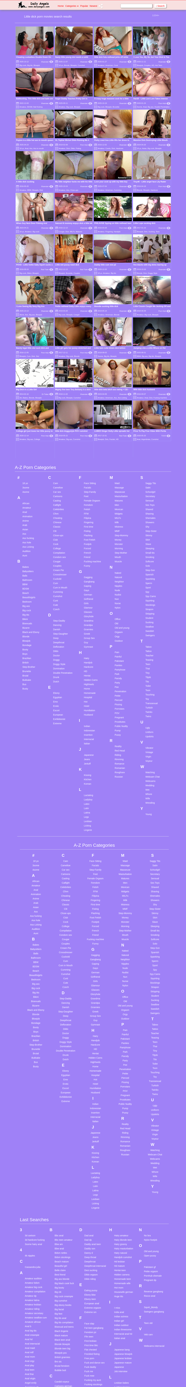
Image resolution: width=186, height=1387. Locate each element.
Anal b (28, 1226)
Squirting (149, 500)
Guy (86, 542)
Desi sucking (90, 1170)
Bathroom (27, 480)
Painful (118, 556)
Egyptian (57, 597)
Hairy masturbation (123, 1148)
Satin (148, 387)
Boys (24, 554)
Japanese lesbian (123, 1258)
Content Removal (112, 1381)
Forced (87, 448)
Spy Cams (150, 496)
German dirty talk (93, 1313)
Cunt (55, 500)
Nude (117, 490)
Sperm (148, 483)
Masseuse (120, 392)
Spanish (149, 474)
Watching (150, 672)
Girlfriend (88, 499)
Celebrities (58, 409)
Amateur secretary (34, 1213)
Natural (118, 477)
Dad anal (88, 1135)
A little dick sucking (25, 182)
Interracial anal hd (123, 1233)
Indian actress (121, 1216)
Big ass (150, 107)
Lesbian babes (121, 1282)
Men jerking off (121, 1329)
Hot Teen (158, 65)
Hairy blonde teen (123, 1139)
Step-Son (150, 470)
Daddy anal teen (92, 1144)
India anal (119, 1212)
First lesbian (90, 1241)
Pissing (118, 604)
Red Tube (47, 269)
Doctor (56, 555)
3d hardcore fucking (35, 1139)
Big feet (58, 1213)
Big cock (23, 65)
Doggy (56, 560)
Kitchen (88, 679)
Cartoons (57, 396)
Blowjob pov (61, 1252)
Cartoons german (63, 1286)
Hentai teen (120, 1170)
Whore (148, 694)
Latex (86, 704)
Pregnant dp (150, 1180)
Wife (147, 698)
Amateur (101, 65)
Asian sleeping (32, 1335)
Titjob (148, 577)
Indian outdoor (121, 1225)
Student (149, 518)
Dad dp (88, 1139)
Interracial (89, 639)
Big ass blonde (62, 1179)
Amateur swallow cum (36, 1217)
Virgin (148, 656)
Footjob (88, 444)
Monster (119, 444)
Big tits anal (60, 1218)
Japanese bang (122, 1249)
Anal (145, 107)
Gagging (88, 477)
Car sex (57, 392)
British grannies (62, 1257)
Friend (87, 457)
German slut (90, 1322)
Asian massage (32, 1326)
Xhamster (47, 62)
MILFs (72, 232)
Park (117, 574)
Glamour (88, 507)
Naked (118, 473)
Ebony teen (90, 1199)
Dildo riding (90, 1179)
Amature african (33, 1222)
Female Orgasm (92, 400)
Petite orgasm (151, 1171)
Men (117, 405)
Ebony (56, 593)
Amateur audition (33, 1178)
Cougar (61, 232)
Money (118, 440)
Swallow (149, 526)
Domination (59, 568)
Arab (24, 425)
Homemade (90, 593)
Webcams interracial (154, 1246)
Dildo (73, 148)
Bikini (29, 273)
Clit (54, 431)
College (57, 448)
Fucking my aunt (92, 1280)
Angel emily (30, 1282)
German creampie (93, 1308)
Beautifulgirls (28, 497)
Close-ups (74, 190)
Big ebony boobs (63, 1205)
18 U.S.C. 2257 (126, 1381)
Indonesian (89, 630)
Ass (30, 148)
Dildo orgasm (91, 1174)
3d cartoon (30, 1135)
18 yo (61, 65)
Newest (93, 6)
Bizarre (25, 528)
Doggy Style (152, 273)
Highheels (89, 584)
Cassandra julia (32, 1167)
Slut (37, 356)
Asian (144, 148)
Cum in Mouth (60, 487)
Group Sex (89, 538)
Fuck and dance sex (94, 1262)
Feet (86, 396)
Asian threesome (33, 1339)
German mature (92, 1317)
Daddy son (89, 1148)
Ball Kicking (38, 107)
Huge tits (118, 1196)
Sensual (149, 400)
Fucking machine (92, 461)
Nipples (118, 486)
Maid (117, 383)
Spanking (150, 479)
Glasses (88, 512)
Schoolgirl (150, 392)
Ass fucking (28, 438)
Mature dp (119, 1316)
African (25, 403)
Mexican (119, 409)
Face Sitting (90, 383)
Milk (117, 422)
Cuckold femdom (63, 1333)
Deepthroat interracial (95, 1166)
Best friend (60, 1174)
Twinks (148, 612)
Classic (56, 426)
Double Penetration (162, 107)
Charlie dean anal (63, 1303)
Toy (147, 599)
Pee (117, 587)
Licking (87, 725)
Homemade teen (122, 1179)
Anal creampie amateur (32, 1236)
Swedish (149, 531)
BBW (29, 190)
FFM (86, 413)
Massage (119, 387)
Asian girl (29, 1313)
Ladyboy (88, 699)
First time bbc (91, 1245)
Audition (26, 451)
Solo (147, 466)
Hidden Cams (91, 580)
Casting (57, 400)
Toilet (148, 586)
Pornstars (119, 609)
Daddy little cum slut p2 (105, 265)
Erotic (56, 606)
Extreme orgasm (92, 1207)
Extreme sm (90, 1212)
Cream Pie (58, 470)
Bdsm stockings (62, 1157)
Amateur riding (32, 1209)
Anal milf (29, 1252)
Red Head (120, 650)
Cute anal (59, 1360)
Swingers (150, 535)
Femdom (88, 405)
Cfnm (56, 413)
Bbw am (59, 1144)
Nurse (118, 503)
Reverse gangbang (153, 1191)
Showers (149, 422)
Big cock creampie (64, 1196)
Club (55, 440)
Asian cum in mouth (35, 1300)
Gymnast (88, 547)
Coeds (108, 148)
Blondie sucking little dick (106, 306)
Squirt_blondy (151, 1207)
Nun (117, 499)
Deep (56, 538)
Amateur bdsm (32, 1182)
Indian (87, 626)
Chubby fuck (61, 1316)
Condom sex (59, 457)
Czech (56, 509)
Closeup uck (61, 1320)
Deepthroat (58, 542)
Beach (25, 493)
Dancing (57, 525)
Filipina (87, 418)
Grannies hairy (91, 1330)
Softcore (149, 461)
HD (153, 65)
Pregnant (119, 617)
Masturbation (121, 396)
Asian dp (29, 1308)
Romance (119, 663)
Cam (55, 383)
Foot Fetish (89, 440)
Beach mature (62, 1161)
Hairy (86, 558)
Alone (22, 315)
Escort (56, 610)
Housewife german (123, 1192)
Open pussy (150, 1155)
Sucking (151, 232)
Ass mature (30, 1352)
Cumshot (81, 65)
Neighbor (119, 481)
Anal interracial (32, 1243)
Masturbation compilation (120, 1313)
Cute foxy (59, 1368)
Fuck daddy (90, 1267)
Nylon (117, 507)
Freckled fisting (92, 1254)
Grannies (88, 529)
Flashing (88, 435)
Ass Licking (28, 447)
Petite (117, 595)
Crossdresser (60, 474)
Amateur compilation (35, 1191)
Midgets (118, 413)
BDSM (29, 107)
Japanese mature (123, 1262)
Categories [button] (72, 6)
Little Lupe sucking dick (144, 223)
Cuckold (57, 479)
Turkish (149, 607)
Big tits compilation (64, 1222)
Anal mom (30, 1256)
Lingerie (88, 730)
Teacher (149, 555)
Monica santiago (122, 1342)
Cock (116, 65)
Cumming (118, 190)
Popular (84, 6)
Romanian (120, 668)
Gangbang (89, 481)
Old (116, 523)
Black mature (61, 1235)
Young (148, 714)
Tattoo (148, 551)
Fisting (78, 148)
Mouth (118, 457)
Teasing (149, 560)
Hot (86, 601)
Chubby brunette (63, 1312)
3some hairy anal (33, 1144)
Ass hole (26, 442)
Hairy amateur (121, 1135)
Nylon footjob (150, 1139)
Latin (86, 708)
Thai (147, 568)
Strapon (149, 509)
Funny (87, 466)
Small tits (150, 453)
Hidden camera (121, 1174)
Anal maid (30, 1248)
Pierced (118, 600)
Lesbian (88, 721)
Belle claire (60, 1170)
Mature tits (119, 1324)
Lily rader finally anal (124, 1300)
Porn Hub (164, 103)
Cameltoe (58, 387)
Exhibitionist (59, 619)
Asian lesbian (31, 1322)
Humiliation (89, 610)
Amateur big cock (33, 1187)
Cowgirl (76, 315)
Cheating (57, 418)
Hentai (87, 575)
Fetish (87, 409)
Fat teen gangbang (93, 1228)
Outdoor (119, 541)
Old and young (122, 528)
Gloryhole (89, 516)
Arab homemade (33, 1291)
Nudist (118, 494)
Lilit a (116, 1295)
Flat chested (90, 1249)
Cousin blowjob (62, 1329)
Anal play (29, 1265)
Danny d (88, 1152)
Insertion (88, 635)
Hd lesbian (119, 1161)
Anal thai (29, 1274)
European (58, 614)
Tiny (147, 573)
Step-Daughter (60, 534)
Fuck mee (89, 1275)
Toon (147, 590)
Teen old (148, 1223)
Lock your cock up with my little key (110, 182)
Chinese (57, 422)
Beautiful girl (61, 1166)
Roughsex (120, 672)
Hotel (86, 606)
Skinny (148, 435)
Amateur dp (30, 1195)
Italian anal (119, 1238)
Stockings (150, 505)
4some (25, 392)
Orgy (117, 536)
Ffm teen (88, 1236)
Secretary (150, 396)
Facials (87, 387)
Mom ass (118, 1333)
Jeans (87, 659)
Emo (55, 601)
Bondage (26, 545)
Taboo (148, 547)
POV (117, 613)
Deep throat (90, 1157)
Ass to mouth (38, 148)
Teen (158, 232)
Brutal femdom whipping (62, 1267)
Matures (79, 232)
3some (139, 107)
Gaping (87, 486)
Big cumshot (61, 1200)
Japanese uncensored (120, 1268)
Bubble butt (60, 1270)
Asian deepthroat (33, 1304)
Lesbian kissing (122, 1287)
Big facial (59, 1209)
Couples (147, 65)
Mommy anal (120, 1337)
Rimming (119, 659)
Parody (118, 578)
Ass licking (30, 1348)
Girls (86, 503)
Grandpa (88, 525)
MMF (117, 431)
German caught (92, 1304)
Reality (118, 646)
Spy (147, 492)
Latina (87, 712)
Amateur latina (32, 1200)
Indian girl (119, 1220)
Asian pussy (31, 1330)
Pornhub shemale (153, 1175)
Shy (147, 426)
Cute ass (59, 1364)
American (109, 65)
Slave (148, 444)
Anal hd (28, 1239)
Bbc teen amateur (64, 1139)
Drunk (56, 577)
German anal (91, 1300)
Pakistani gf (150, 1167)
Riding (118, 655)
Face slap (89, 1223)
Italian (87, 643)
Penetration (120, 591)
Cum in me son (62, 1351)
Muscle (118, 461)
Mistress (119, 426)
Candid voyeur (62, 1281)
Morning (119, 448)
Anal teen (29, 1269)
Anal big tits (30, 1230)
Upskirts (149, 636)
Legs (86, 717)
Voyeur (148, 661)
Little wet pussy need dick (67, 265)
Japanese (89, 655)
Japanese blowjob (123, 1254)
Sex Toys (150, 405)
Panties (118, 565)
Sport (148, 487)
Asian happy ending (35, 1317)
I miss (117, 1207)
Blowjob (37, 65)
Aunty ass (30, 1356)
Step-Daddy (59, 520)
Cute (55, 505)
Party (117, 582)
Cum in (58, 1346)
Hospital (88, 597)
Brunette (116, 107)
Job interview (120, 1271)
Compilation (59, 453)
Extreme (57, 623)
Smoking (149, 457)
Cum (28, 356)
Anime (25, 421)
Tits (147, 581)
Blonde (66, 65)
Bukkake (26, 580)
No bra (147, 1135)
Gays (86, 490)
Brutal (25, 575)
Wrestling (150, 703)
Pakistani (119, 561)
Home (61, 6)
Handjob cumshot (123, 1157)
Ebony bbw (90, 1194)
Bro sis (58, 1261)
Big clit (58, 1192)
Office (117, 519)
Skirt (147, 440)
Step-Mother (121, 453)
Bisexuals (27, 523)
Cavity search (61, 1299)
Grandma (88, 520)
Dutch (56, 581)
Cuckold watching (63, 1338)
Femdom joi (90, 1232)
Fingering (109, 232)
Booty (25, 549)
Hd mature (119, 1166)
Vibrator (149, 648)
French (87, 453)
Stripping (149, 513)
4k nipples (30, 1155)
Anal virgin (30, 1278)
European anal (91, 1203)
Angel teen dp (32, 1287)
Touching (149, 594)
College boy (61, 1325)
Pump (118, 630)
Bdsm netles (61, 1152)
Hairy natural (120, 1152)
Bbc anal (59, 1135)
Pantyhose (120, 569)
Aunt (24, 455)
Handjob (117, 232)
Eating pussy (90, 1190)
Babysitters (28, 471)
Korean (87, 684)
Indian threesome (123, 1229)
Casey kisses (61, 1290)
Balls (24, 475)
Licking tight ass (122, 1291)
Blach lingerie (61, 1231)
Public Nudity (121, 626)
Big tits (30, 65)
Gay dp (88, 1295)
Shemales (150, 418)
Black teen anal (62, 1239)
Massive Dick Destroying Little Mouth (150, 140)
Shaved (149, 409)
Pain (117, 552)
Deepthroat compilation (90, 1162)
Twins (148, 616)
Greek (87, 534)
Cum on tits (60, 1355)
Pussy (118, 635)
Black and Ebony (30, 532)
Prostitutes (120, 622)
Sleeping (149, 448)
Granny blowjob (92, 1335)
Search (160, 6)
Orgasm (119, 532)
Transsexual (151, 603)
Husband (88, 614)
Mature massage (122, 1320)
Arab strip (29, 1295)
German (88, 494)
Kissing (87, 675)
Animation (27, 416)
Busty (25, 588)
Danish (56, 529)
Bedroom (27, 501)
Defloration (58, 547)
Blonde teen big (62, 1248)
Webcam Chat (152, 676)
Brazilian (26, 558)
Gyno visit (89, 1339)
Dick (68, 148)
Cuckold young (62, 1342)
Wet (147, 690)
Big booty (59, 1187)
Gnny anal (89, 1326)
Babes (25, 467)
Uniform (149, 632)
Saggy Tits (150, 383)
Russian (119, 676)
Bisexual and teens (64, 1226)
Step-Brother (28, 567)
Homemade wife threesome (122, 1184)
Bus (24, 584)
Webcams (150, 681)
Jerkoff (87, 663)
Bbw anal (59, 1148)
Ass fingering (31, 1343)
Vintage (149, 652)
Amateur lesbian (33, 1204)
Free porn (89, 1258)
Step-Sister (151, 431)
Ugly (147, 628)
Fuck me (88, 1271)
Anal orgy (29, 1261)
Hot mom (118, 1187)
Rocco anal (149, 1195)
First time (88, 426)
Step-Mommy (121, 435)
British (25, 562)
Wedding (149, 685)
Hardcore (119, 148)
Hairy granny (120, 1144)
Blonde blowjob (62, 1244)
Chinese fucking (63, 1307)
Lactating (88, 695)
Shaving (149, 413)
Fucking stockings (93, 1284)
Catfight (57, 405)
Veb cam (148, 1234)
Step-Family (90, 392)
